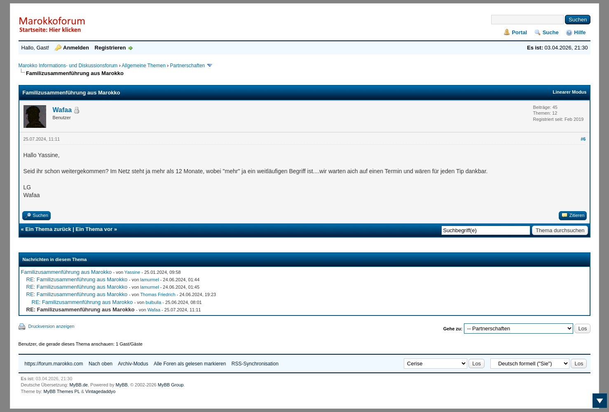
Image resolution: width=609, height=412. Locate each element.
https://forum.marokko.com (54, 364)
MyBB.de (79, 384)
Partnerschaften (188, 65)
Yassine (132, 272)
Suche (551, 32)
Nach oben (100, 364)
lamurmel (149, 279)
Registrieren (110, 48)
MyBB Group (171, 384)
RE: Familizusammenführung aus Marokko (77, 279)
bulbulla (153, 302)
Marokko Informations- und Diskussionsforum (68, 65)
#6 (583, 139)
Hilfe (580, 32)
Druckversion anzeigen (51, 326)
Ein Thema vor (94, 229)
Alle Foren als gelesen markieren (190, 364)
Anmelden (76, 48)
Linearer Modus (570, 91)
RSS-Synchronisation (255, 364)
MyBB (121, 384)
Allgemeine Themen (144, 65)
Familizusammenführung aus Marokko (66, 272)
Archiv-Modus (133, 364)
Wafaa (62, 109)
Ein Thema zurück (48, 229)
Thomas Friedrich (158, 294)
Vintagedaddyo (100, 391)
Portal (519, 32)
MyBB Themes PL (62, 391)
